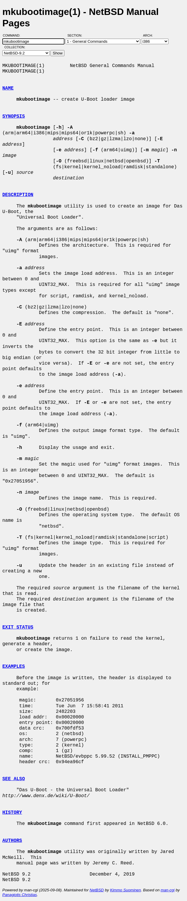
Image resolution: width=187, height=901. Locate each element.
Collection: (14, 47)
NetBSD (97, 890)
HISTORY (12, 812)
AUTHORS (12, 840)
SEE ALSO (13, 779)
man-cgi (167, 890)
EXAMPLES (13, 666)
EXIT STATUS (17, 627)
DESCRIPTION (17, 195)
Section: (76, 35)
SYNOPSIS (13, 116)
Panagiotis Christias (19, 895)
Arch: (150, 35)
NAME (7, 88)
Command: (13, 35)
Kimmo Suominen (125, 890)
